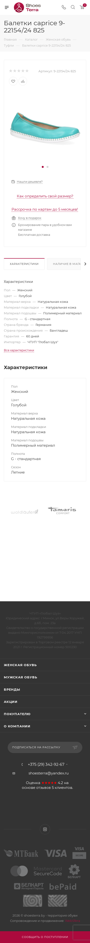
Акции (11, 702)
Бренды (12, 689)
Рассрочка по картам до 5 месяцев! (45, 209)
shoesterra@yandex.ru (49, 773)
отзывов (43, 787)
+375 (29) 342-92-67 (46, 765)
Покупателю (17, 714)
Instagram (45, 829)
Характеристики (24, 264)
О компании (17, 726)
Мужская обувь (20, 677)
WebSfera (72, 921)
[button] (42, 167)
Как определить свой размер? (45, 196)
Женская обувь (20, 665)
